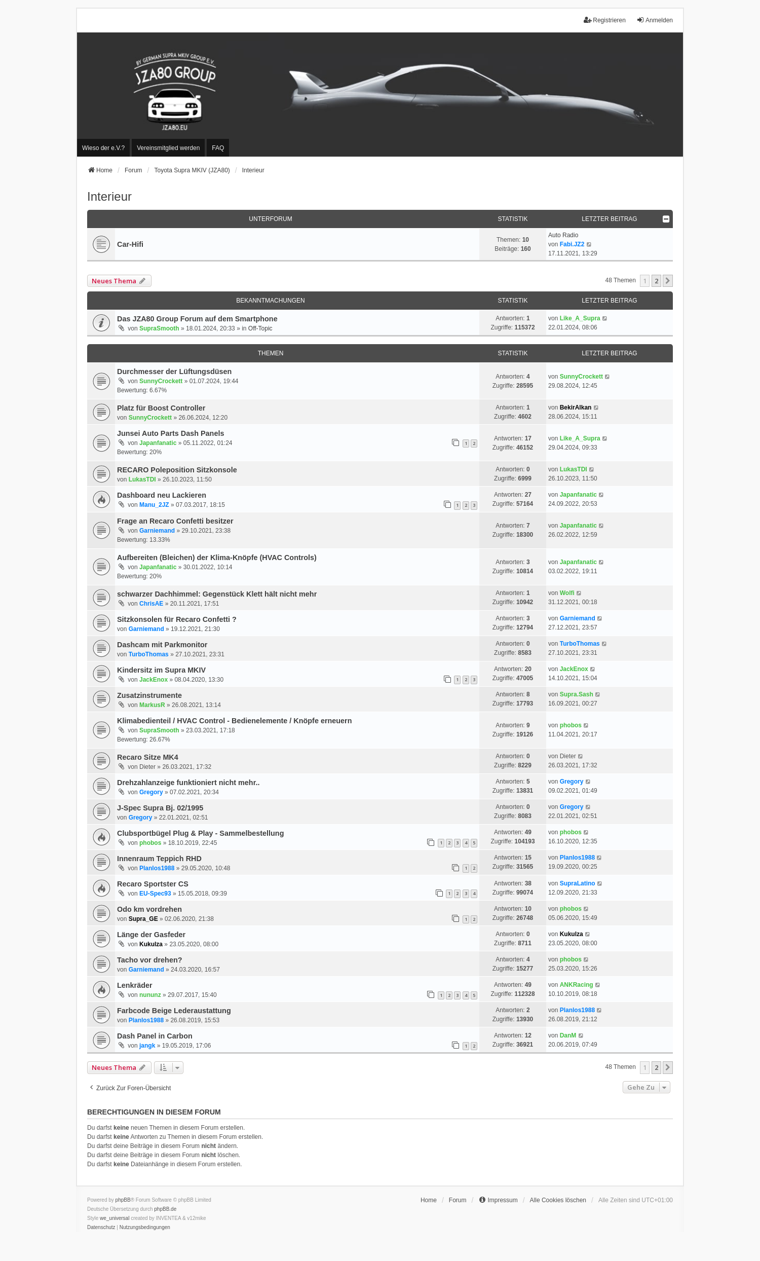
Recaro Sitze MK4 (147, 757)
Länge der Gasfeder (151, 935)
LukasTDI (142, 479)
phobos (571, 725)
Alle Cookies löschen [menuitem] (558, 1200)
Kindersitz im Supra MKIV (161, 670)
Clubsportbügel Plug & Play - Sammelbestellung (200, 833)
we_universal (114, 1218)
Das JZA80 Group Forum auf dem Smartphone (197, 319)
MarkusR (152, 705)
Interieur (109, 196)
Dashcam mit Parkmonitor (162, 645)
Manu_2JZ (154, 504)
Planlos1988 (156, 868)
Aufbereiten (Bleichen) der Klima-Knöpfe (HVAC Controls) (217, 557)
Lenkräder (135, 985)
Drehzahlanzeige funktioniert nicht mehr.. (188, 782)
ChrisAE (151, 603)
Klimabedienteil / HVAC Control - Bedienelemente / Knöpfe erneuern (234, 721)
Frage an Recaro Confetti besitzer (175, 521)
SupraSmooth (159, 328)
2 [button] (656, 280)
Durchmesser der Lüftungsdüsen (174, 371)
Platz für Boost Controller (161, 408)
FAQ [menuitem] (218, 148)
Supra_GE (143, 918)
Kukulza (151, 944)
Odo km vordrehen (149, 909)
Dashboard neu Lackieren (161, 495)
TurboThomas (149, 654)
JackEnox (153, 679)
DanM (568, 1035)
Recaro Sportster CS (152, 884)
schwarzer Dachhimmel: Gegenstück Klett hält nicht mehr (217, 594)
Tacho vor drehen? (149, 960)
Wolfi (567, 593)
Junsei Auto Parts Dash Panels (170, 433)
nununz (150, 994)
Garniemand (157, 530)
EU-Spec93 (155, 893)
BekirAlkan (576, 407)
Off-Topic (260, 328)
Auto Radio (563, 235)
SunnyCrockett (160, 381)
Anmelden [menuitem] (654, 20)
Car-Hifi (130, 244)
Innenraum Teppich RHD (159, 859)
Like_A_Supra (580, 318)
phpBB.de (165, 1209)
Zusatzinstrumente (149, 695)
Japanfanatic (157, 443)
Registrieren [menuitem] (605, 20)
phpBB (123, 1200)
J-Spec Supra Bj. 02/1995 (160, 808)
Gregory (151, 792)
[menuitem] (103, 148)
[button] (668, 281)
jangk (147, 1045)
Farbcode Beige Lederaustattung (174, 1011)
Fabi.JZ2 (572, 244)
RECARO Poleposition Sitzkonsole (177, 470)
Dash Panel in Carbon (155, 1036)
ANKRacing (576, 984)
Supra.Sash (576, 694)
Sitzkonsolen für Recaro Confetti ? (177, 619)
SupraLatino (577, 883)
